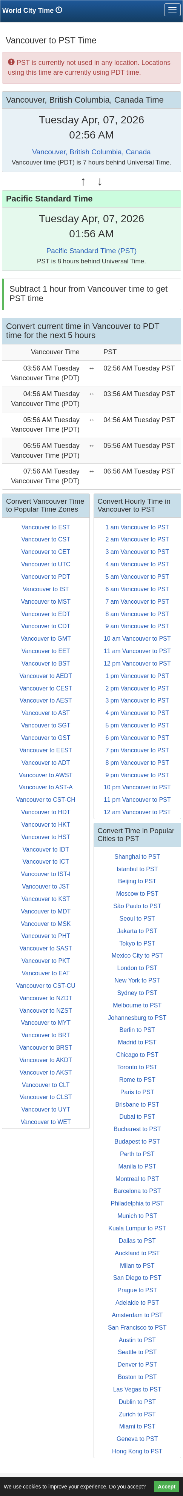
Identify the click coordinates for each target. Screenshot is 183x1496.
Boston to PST (137, 1377)
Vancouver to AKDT (46, 1060)
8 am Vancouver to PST (137, 614)
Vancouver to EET (46, 651)
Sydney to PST (137, 993)
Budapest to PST (137, 1141)
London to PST (137, 968)
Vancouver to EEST (46, 750)
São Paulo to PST (137, 906)
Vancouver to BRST (45, 1047)
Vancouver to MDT (46, 911)
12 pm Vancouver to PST (137, 663)
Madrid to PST (137, 1042)
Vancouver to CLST (46, 1097)
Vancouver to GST (45, 738)
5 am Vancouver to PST (137, 576)
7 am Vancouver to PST (137, 601)
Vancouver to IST (46, 589)
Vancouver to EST (46, 527)
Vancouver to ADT (46, 763)
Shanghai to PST (137, 856)
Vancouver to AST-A (46, 787)
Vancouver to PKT (46, 961)
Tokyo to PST (137, 943)
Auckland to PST (137, 1253)
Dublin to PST (137, 1402)
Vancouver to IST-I (46, 874)
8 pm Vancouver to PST (137, 763)
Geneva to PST (137, 1439)
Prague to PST (137, 1290)
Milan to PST (137, 1265)
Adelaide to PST (137, 1302)
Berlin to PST (137, 1030)
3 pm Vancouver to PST (137, 700)
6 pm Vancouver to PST (137, 738)
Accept (166, 1487)
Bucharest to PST (137, 1129)
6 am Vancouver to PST (137, 589)
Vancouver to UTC (45, 564)
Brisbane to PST (137, 1104)
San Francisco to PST (137, 1327)
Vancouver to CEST (45, 688)
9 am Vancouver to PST (137, 626)
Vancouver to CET (45, 552)
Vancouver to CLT (46, 1085)
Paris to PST (137, 1092)
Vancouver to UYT (45, 1109)
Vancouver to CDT (45, 626)
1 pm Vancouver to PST (137, 676)
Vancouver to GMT (46, 638)
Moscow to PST (137, 893)
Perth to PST (137, 1154)
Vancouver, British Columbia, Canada (91, 152)
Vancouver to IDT (46, 849)
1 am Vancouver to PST (137, 527)
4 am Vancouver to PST (137, 564)
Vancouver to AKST (46, 1072)
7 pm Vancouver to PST (137, 750)
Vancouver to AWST (45, 775)
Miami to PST (137, 1426)
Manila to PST (137, 1166)
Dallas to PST (137, 1241)
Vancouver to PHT (45, 936)
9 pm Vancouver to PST (137, 775)
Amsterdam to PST (137, 1315)
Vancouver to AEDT (46, 676)
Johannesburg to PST (137, 1018)
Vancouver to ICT (46, 861)
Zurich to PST (137, 1414)
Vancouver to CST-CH (45, 799)
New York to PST (137, 980)
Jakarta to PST (137, 931)
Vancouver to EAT (46, 973)
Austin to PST (137, 1340)
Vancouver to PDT (45, 576)
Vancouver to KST (46, 899)
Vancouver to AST (46, 713)
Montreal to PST (137, 1179)
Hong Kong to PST (137, 1451)
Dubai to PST (137, 1116)
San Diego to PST (137, 1278)
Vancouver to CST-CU (45, 985)
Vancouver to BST (46, 663)
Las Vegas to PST (137, 1389)
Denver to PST (137, 1364)
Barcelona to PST (137, 1191)
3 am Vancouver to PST (137, 552)
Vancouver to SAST (46, 948)
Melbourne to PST (137, 1005)
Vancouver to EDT (45, 614)
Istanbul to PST (137, 869)
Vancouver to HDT (45, 812)
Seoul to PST (137, 918)
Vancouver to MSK (46, 924)
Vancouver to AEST (46, 700)
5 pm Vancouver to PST (137, 725)
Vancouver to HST (45, 837)
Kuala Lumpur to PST (137, 1228)
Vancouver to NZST (46, 1010)
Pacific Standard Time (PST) (91, 251)
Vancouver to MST (46, 601)
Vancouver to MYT (46, 1022)
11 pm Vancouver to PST (137, 799)
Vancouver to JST (45, 886)
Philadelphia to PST (137, 1203)
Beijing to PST (137, 881)
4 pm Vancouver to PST (137, 713)
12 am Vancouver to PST (137, 812)
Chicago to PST (137, 1055)
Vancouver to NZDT (45, 998)
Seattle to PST (137, 1352)
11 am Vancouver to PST (137, 651)
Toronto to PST (137, 1067)
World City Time (34, 10)
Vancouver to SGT (45, 725)
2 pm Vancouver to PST (137, 688)
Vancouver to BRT (46, 1035)
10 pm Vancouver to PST (137, 787)
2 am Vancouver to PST (137, 539)
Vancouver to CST (45, 539)
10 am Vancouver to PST (137, 638)
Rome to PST (137, 1079)
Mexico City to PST (137, 955)
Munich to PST (137, 1216)
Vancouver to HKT (45, 824)
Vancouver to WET (46, 1122)
